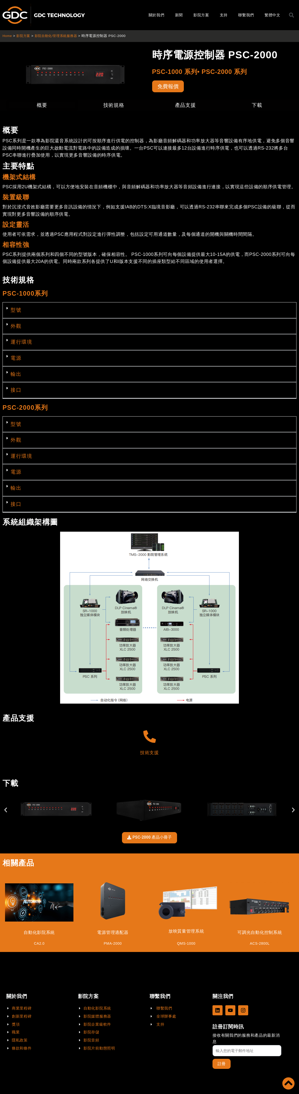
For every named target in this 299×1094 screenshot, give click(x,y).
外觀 (16, 327)
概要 (42, 106)
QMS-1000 (186, 944)
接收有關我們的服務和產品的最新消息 (246, 1038)
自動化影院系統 (39, 933)
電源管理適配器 (113, 933)
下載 (257, 106)
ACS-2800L (259, 944)
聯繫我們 (246, 15)
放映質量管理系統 (186, 932)
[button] (149, 311)
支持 (224, 15)
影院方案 (201, 15)
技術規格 (113, 106)
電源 (16, 359)
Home (7, 36)
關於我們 (156, 15)
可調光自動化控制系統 (260, 933)
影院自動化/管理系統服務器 (58, 36)
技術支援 (149, 753)
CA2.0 (39, 944)
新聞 (179, 15)
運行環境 (21, 343)
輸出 (16, 375)
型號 (16, 311)
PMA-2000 (113, 944)
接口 (16, 391)
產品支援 (185, 106)
